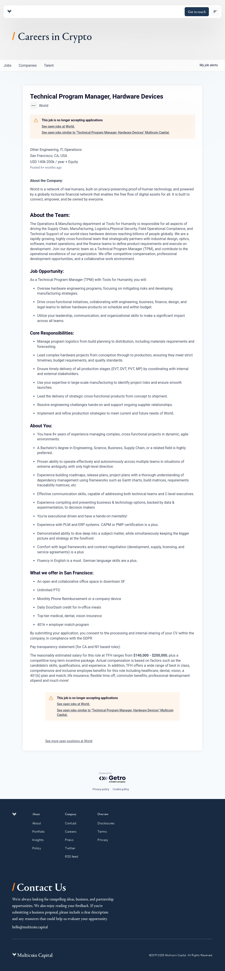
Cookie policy (121, 789)
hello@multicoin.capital (30, 927)
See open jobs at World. (58, 126)
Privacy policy (101, 789)
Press (71, 839)
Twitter (72, 848)
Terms (104, 831)
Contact (72, 823)
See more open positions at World (68, 741)
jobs (7, 65)
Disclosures (108, 823)
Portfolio (41, 831)
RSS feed (73, 856)
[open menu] (215, 11)
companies (28, 65)
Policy (39, 848)
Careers (72, 831)
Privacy (104, 839)
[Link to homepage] (9, 11)
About (39, 823)
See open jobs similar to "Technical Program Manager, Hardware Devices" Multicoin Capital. (106, 132)
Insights (40, 839)
